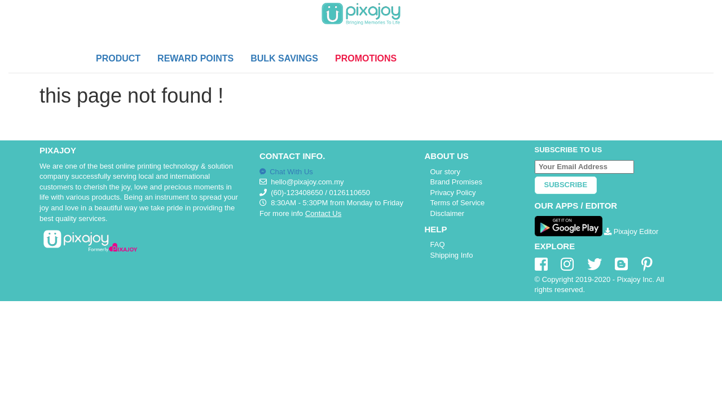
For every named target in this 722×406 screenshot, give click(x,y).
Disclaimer (447, 213)
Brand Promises (456, 182)
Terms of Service (457, 202)
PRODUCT (118, 58)
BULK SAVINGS (284, 58)
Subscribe (566, 184)
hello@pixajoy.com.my (307, 182)
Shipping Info (451, 255)
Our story (445, 171)
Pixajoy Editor (631, 231)
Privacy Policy (453, 192)
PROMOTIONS (366, 58)
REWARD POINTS (195, 58)
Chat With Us (286, 171)
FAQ (437, 244)
